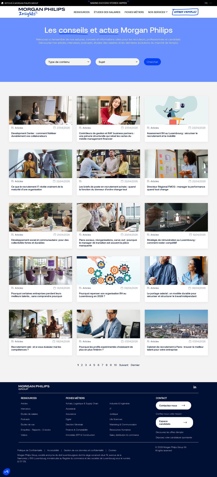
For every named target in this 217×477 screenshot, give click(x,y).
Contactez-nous (168, 405)
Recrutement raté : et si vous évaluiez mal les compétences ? (36, 348)
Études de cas (28, 424)
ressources (82, 12)
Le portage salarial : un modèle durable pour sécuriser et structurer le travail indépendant (171, 295)
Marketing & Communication (123, 424)
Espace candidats (164, 422)
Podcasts (25, 419)
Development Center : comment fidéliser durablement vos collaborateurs (33, 134)
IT (110, 408)
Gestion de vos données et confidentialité (83, 450)
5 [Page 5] (94, 365)
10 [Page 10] (115, 365)
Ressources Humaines (120, 429)
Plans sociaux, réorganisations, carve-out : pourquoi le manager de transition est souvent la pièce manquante (108, 242)
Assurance (71, 414)
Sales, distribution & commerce (124, 435)
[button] (6, 471)
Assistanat (70, 408)
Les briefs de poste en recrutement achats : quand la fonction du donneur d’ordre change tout (107, 188)
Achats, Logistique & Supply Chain (82, 403)
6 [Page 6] (98, 365)
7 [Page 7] (102, 365)
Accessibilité (53, 450)
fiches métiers (134, 12)
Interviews (25, 408)
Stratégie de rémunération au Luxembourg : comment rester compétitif (171, 241)
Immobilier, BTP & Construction (80, 435)
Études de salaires (29, 414)
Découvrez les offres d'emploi (169, 432)
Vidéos (24, 435)
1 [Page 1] (78, 365)
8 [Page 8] (106, 365)
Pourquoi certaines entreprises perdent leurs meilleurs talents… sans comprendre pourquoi (36, 295)
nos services (156, 12)
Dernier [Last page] (135, 365)
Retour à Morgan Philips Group (21, 3)
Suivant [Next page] (123, 365)
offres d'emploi (185, 12)
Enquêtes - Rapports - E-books (36, 429)
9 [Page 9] (111, 365)
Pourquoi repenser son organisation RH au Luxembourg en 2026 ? (102, 295)
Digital (68, 419)
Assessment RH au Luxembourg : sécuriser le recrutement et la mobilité (172, 134)
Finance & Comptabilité (77, 429)
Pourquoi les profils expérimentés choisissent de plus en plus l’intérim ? (106, 348)
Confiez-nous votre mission (169, 413)
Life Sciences (116, 419)
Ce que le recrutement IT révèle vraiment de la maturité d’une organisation (37, 188)
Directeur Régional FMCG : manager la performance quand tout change (176, 188)
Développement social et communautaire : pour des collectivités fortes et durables (40, 241)
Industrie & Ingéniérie (120, 403)
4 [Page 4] (90, 365)
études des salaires (107, 12)
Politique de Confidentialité (29, 450)
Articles (24, 403)
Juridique (114, 414)
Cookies (112, 450)
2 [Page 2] (82, 365)
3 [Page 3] (86, 365)
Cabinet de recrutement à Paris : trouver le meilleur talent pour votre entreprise (175, 348)
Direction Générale (74, 424)
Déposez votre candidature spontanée (174, 437)
